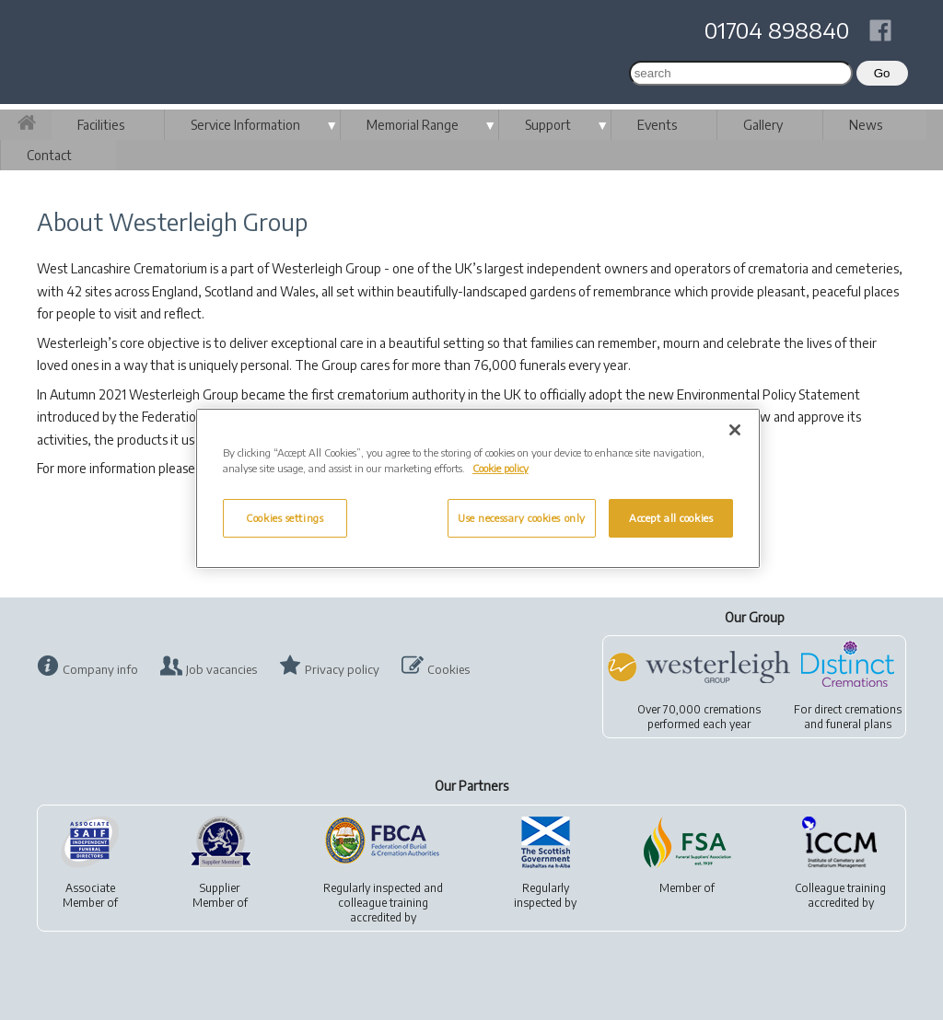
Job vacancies (221, 669)
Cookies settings (284, 518)
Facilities (100, 125)
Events (657, 125)
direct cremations (858, 709)
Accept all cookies (671, 518)
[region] (478, 488)
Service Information (245, 125)
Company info (100, 669)
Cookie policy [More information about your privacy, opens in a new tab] (500, 468)
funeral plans (858, 724)
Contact (49, 155)
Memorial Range (413, 125)
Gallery (763, 125)
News (865, 125)
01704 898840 (776, 29)
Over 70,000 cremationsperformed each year (699, 716)
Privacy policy (342, 669)
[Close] (735, 430)
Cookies (448, 669)
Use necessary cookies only (522, 518)
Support (548, 125)
